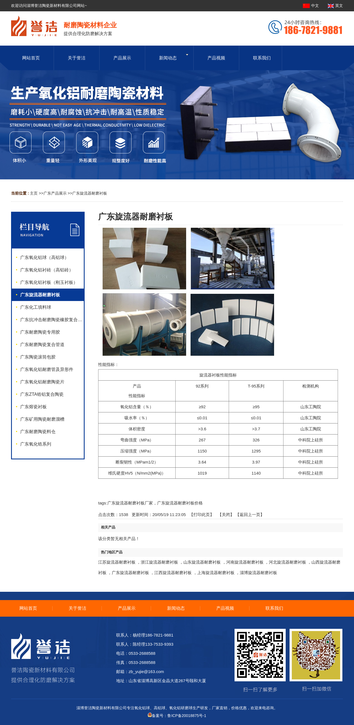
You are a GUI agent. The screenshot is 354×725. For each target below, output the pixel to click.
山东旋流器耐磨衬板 (202, 562)
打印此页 (201, 514)
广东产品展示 (55, 193)
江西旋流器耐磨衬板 (173, 572)
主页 (34, 193)
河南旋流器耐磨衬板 (245, 562)
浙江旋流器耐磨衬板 (159, 562)
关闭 (226, 514)
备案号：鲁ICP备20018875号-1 (177, 715)
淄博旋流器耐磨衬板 (258, 572)
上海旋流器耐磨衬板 (216, 572)
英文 (335, 5)
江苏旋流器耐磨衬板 (117, 562)
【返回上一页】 (249, 514)
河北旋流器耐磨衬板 (287, 562)
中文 (311, 5)
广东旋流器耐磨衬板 (89, 193)
